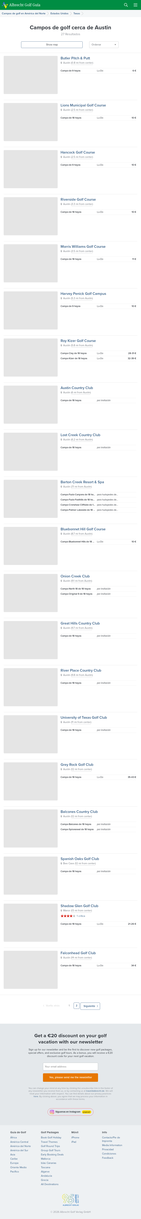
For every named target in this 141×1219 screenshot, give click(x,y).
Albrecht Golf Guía (24, 4)
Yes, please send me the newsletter (70, 1076)
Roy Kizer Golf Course (78, 340)
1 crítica (81, 916)
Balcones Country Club (79, 811)
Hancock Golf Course (78, 152)
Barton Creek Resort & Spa (82, 482)
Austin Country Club (77, 388)
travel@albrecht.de (95, 1089)
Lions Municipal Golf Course (83, 105)
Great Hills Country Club (80, 623)
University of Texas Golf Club (84, 717)
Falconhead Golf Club (78, 953)
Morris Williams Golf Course (83, 246)
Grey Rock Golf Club (77, 764)
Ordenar (79, 45)
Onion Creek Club (75, 576)
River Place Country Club (81, 670)
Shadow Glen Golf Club (79, 906)
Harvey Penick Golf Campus (83, 293)
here (36, 1094)
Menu (135, 5)
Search (126, 5)
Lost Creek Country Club (80, 435)
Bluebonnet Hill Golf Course (83, 529)
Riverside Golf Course (78, 199)
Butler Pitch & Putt (75, 58)
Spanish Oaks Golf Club (80, 858)
